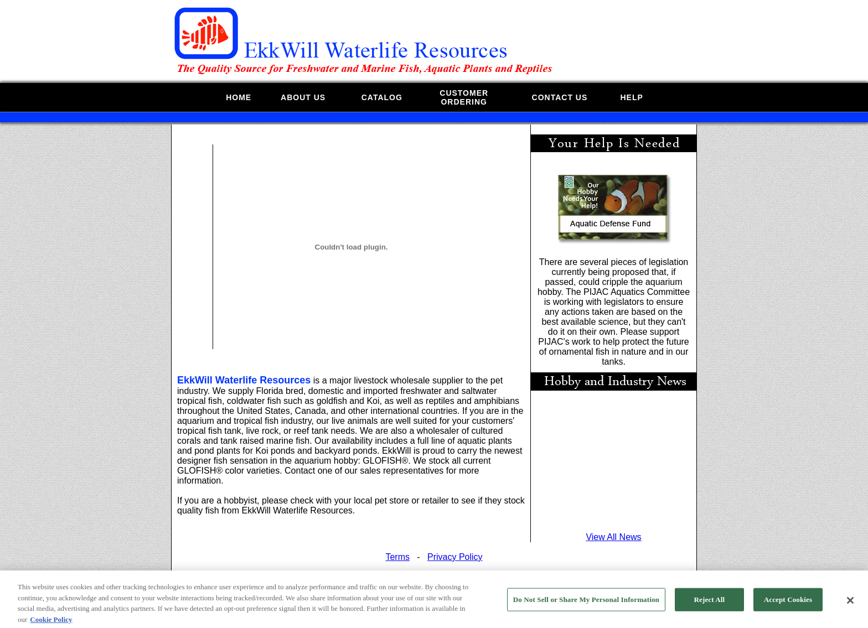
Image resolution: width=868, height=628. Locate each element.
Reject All (709, 603)
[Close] (850, 603)
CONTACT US (560, 97)
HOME (238, 97)
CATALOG (381, 97)
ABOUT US (303, 97)
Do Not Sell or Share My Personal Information (586, 603)
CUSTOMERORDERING (464, 97)
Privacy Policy (455, 557)
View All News (613, 537)
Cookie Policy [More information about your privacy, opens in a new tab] (51, 623)
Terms (397, 557)
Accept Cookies (788, 603)
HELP (631, 97)
